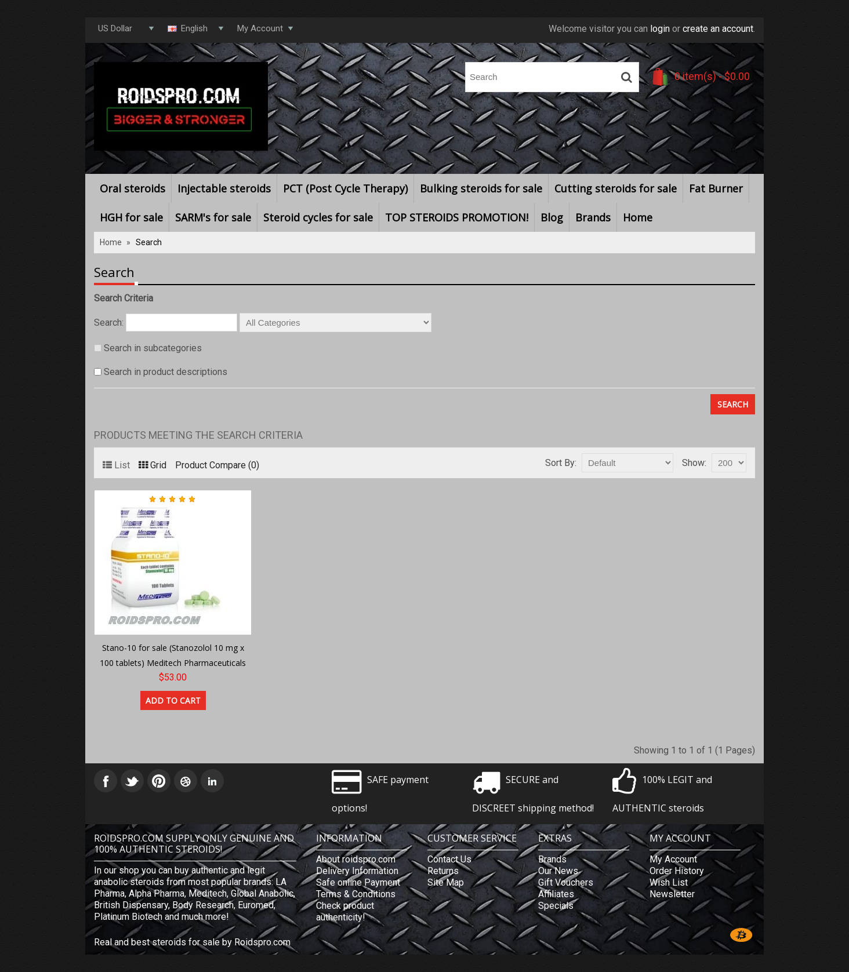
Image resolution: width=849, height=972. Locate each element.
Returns (443, 870)
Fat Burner (716, 188)
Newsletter (672, 894)
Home (637, 217)
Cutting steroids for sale (615, 188)
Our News (558, 870)
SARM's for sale (213, 217)
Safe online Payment (358, 882)
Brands (593, 217)
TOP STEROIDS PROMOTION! (456, 217)
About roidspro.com (356, 859)
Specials (556, 905)
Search (149, 242)
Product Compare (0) (217, 465)
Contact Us (449, 859)
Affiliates (556, 894)
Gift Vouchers (565, 882)
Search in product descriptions (165, 371)
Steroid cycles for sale (318, 217)
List (116, 465)
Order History (677, 870)
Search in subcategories (153, 348)
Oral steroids (132, 188)
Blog (551, 217)
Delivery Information (357, 870)
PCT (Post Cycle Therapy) (345, 188)
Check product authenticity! (345, 911)
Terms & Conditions (356, 894)
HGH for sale (131, 217)
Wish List (669, 882)
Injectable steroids (224, 188)
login (660, 28)
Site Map (445, 882)
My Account (673, 859)
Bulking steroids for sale (481, 188)
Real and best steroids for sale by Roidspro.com (192, 942)
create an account (718, 28)
